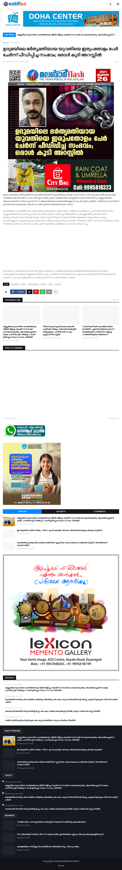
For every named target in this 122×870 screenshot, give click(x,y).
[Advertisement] (61, 249)
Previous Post (10, 418)
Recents (61, 511)
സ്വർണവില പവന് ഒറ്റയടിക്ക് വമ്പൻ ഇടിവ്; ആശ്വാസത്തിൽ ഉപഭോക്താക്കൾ (51, 822)
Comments (100, 511)
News (43, 284)
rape (50, 284)
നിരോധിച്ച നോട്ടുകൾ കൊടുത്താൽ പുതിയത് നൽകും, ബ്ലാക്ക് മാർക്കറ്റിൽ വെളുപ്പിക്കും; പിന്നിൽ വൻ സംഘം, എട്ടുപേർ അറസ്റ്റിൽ (59, 330)
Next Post (113, 418)
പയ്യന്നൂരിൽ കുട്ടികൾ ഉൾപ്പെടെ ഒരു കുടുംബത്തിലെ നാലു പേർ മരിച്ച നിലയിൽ (40, 720)
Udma (57, 284)
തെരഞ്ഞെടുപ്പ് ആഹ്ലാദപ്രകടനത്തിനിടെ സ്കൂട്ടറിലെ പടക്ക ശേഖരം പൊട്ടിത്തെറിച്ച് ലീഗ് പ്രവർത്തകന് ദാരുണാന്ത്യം (62, 544)
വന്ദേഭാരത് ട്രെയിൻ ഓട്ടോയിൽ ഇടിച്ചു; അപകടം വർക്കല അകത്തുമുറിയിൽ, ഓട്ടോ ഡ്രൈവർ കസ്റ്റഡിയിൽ (52, 711)
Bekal (23, 284)
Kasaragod (33, 284)
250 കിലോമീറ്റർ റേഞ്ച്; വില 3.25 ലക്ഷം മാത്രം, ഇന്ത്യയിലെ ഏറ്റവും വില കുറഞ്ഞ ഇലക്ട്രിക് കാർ (60, 834)
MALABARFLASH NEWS (69, 861)
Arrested (14, 42)
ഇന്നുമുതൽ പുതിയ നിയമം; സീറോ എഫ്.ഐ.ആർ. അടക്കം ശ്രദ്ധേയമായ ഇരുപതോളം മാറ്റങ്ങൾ (59, 530)
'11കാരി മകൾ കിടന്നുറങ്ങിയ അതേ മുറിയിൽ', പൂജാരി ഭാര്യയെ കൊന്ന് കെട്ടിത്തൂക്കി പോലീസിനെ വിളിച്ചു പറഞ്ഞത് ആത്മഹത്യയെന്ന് (98, 330)
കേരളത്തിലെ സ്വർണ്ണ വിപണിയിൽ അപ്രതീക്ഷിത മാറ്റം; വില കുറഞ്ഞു (48, 846)
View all (115, 300)
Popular (22, 511)
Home (6, 42)
